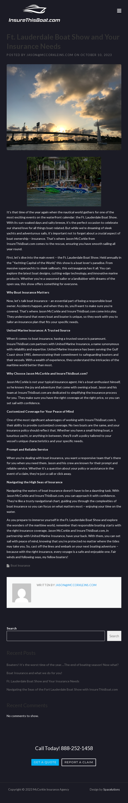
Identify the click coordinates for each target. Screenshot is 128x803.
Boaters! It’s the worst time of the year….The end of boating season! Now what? (63, 665)
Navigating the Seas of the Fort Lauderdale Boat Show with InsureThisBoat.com (62, 689)
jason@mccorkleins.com (49, 55)
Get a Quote (45, 762)
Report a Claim (78, 762)
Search (12, 628)
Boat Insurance (20, 565)
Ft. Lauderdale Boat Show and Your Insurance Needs (43, 681)
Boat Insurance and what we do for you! (34, 673)
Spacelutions (111, 789)
